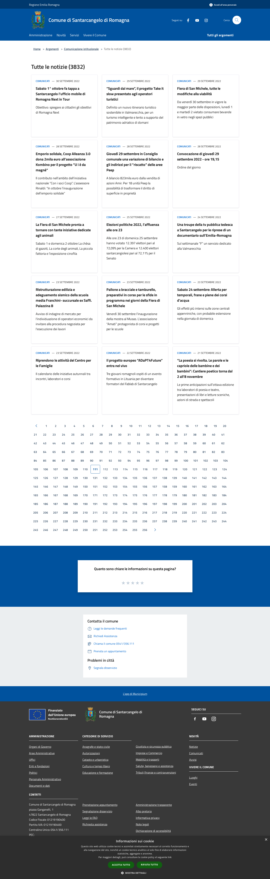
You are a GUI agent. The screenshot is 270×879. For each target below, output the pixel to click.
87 (63, 460)
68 (82, 452)
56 (166, 443)
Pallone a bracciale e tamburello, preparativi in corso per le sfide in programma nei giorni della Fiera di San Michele (133, 298)
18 (205, 426)
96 (148, 460)
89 (82, 460)
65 (54, 452)
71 (110, 452)
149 (75, 486)
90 (91, 460)
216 (144, 512)
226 (45, 521)
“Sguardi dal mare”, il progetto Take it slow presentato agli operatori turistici (135, 94)
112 (105, 469)
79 (185, 452)
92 (110, 460)
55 (157, 443)
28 (101, 434)
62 (223, 443)
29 (110, 434)
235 (134, 521)
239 (174, 521)
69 (91, 452)
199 (174, 504)
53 (138, 443)
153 (115, 486)
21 (35, 434)
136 (144, 478)
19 (215, 426)
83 (223, 452)
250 (85, 530)
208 (65, 512)
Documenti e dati (39, 785)
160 (184, 486)
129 (75, 478)
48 (91, 443)
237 (154, 521)
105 (35, 469)
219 (174, 512)
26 (82, 434)
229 (75, 521)
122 (204, 469)
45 (63, 443)
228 (65, 521)
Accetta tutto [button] (121, 864)
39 (204, 434)
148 (65, 486)
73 (129, 452)
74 (138, 452)
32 (138, 434)
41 (223, 434)
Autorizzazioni (91, 753)
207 (55, 512)
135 (134, 478)
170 (85, 495)
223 (214, 512)
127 (55, 478)
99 (176, 460)
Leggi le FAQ (90, 818)
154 (124, 486)
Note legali (142, 824)
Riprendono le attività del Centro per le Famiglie (63, 362)
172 (105, 495)
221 (194, 512)
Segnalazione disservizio (97, 811)
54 (148, 443)
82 (213, 452)
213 (115, 512)
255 (134, 530)
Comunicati (43, 81)
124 (224, 469)
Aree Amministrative (42, 753)
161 (194, 486)
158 (164, 486)
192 (105, 504)
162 (204, 486)
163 (214, 486)
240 (184, 521)
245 (35, 530)
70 (101, 452)
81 (204, 452)
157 (154, 486)
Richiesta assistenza (94, 824)
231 (95, 521)
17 (196, 426)
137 (154, 478)
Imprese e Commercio (149, 753)
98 (166, 460)
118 (165, 469)
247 (55, 530)
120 (184, 469)
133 (115, 478)
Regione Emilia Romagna (44, 5)
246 (45, 530)
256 (144, 530)
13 (159, 426)
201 (194, 504)
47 (82, 443)
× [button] (266, 839)
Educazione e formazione (97, 773)
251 (95, 530)
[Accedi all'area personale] (223, 5)
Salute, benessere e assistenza (154, 766)
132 (105, 478)
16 (187, 426)
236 (144, 521)
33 (148, 434)
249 (75, 530)
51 (119, 443)
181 (194, 495)
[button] (135, 873)
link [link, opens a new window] (170, 857)
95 (138, 460)
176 (144, 495)
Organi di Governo (40, 747)
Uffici (32, 760)
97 (157, 460)
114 (125, 469)
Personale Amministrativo (45, 779)
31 (129, 434)
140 (184, 478)
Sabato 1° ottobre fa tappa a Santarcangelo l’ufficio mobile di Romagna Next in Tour (60, 94)
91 (101, 460)
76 (157, 452)
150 (85, 486)
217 (154, 512)
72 (119, 452)
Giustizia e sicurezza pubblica (154, 746)
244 (224, 521)
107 (55, 469)
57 (176, 443)
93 (119, 460)
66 (63, 452)
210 (85, 512)
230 (85, 521)
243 (214, 521)
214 (124, 512)
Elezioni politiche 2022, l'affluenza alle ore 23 (132, 227)
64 (44, 452)
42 (35, 443)
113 (115, 469)
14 (168, 426)
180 (184, 495)
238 (164, 521)
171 (95, 495)
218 (164, 512)
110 (85, 469)
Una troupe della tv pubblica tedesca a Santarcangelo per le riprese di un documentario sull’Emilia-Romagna (205, 230)
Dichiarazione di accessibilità (153, 831)
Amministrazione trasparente (154, 805)
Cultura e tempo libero (96, 766)
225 (35, 521)
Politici (33, 773)
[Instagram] (204, 20)
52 (129, 443)
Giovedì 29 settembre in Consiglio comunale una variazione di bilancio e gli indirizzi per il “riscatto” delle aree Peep (135, 162)
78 (176, 452)
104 (225, 460)
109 (75, 469)
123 (214, 469)
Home (37, 49)
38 (194, 434)
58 (185, 443)
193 (115, 504)
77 (166, 452)
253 (115, 530)
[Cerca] (236, 20)
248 (65, 530)
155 (134, 486)
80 (194, 452)
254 (124, 530)
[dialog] (135, 857)
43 (44, 443)
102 (205, 460)
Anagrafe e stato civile (96, 747)
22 (44, 434)
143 (214, 478)
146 (45, 486)
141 (194, 478)
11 (140, 426)
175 (134, 495)
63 (35, 452)
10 (130, 426)
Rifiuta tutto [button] (149, 864)
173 (115, 495)
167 (55, 495)
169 (75, 495)
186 (45, 504)
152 (105, 486)
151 (95, 486)
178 (164, 495)
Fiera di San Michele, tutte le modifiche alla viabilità (198, 91)
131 (95, 478)
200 (184, 504)
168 (65, 495)
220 (184, 512)
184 (224, 495)
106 (45, 469)
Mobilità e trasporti (147, 759)
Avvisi (193, 760)
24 (63, 434)
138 (164, 478)
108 (65, 469)
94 (129, 460)
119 (174, 469)
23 (54, 434)
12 (149, 426)
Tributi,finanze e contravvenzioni (156, 772)
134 (124, 478)
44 (54, 443)
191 (95, 504)
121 (194, 469)
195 (134, 504)
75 (148, 452)
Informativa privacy (148, 818)
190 (85, 504)
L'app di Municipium (135, 694)
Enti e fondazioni (39, 766)
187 (55, 504)
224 (224, 512)
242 (204, 521)
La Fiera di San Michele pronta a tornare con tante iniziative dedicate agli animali (63, 230)
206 (45, 512)
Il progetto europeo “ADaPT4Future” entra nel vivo (134, 362)
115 (135, 469)
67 (72, 452)
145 (35, 486)
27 (91, 434)
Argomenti (52, 49)
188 (65, 504)
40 (213, 434)
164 (224, 486)
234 (124, 521)
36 (176, 434)
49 (101, 443)
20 (224, 426)
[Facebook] (186, 20)
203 (214, 504)
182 (204, 495)
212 (105, 512)
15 (177, 426)
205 (35, 512)
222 (204, 512)
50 (110, 443)
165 (35, 495)
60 (204, 443)
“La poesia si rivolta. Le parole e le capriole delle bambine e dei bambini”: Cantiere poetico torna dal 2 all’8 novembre (204, 368)
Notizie (193, 747)
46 (72, 443)
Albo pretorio (144, 811)
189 (75, 504)
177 (154, 495)
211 (95, 512)
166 (45, 495)
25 (72, 434)
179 (174, 495)
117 (155, 469)
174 (124, 495)
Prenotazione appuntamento (99, 805)
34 (157, 434)
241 (194, 521)
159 (174, 486)
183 (214, 495)
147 (55, 486)
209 (75, 512)
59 (194, 443)
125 (35, 478)
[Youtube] (195, 20)
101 (195, 460)
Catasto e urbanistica (95, 760)
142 (204, 478)
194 (124, 504)
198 (164, 504)
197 (154, 504)
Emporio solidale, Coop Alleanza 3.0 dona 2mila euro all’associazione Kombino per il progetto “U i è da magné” (63, 162)
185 (35, 504)
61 (213, 443)
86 (54, 460)
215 (134, 512)
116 (145, 469)
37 (185, 434)
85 (44, 460)
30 (119, 434)
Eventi (193, 784)
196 (144, 504)
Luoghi (193, 777)
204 (224, 504)
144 (224, 478)
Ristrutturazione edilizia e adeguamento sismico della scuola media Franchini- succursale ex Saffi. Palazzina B (64, 298)
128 (65, 478)
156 (144, 486)
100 (185, 460)
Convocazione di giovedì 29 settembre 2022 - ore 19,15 (198, 156)
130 (85, 478)
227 (55, 521)
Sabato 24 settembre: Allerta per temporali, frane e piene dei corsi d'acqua (202, 295)
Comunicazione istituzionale (81, 49)
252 (105, 530)
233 (115, 521)
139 (174, 478)
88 (72, 460)
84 (35, 460)
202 (204, 504)
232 (105, 521)
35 (166, 434)
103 (215, 460)
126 (45, 478)
